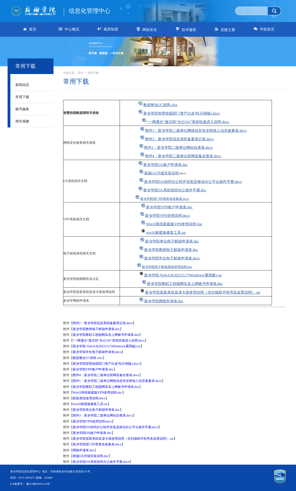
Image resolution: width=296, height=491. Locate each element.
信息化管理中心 (89, 11)
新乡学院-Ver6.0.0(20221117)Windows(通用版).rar (183, 275)
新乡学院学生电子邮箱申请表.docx (172, 258)
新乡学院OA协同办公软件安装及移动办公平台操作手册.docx (193, 182)
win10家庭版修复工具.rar (166, 232)
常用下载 (22, 97)
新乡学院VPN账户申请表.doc (169, 207)
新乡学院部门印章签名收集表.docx (164, 199)
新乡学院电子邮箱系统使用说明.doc (167, 267)
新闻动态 (22, 85)
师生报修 (22, 121)
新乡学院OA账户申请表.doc (165, 165)
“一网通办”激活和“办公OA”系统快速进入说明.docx (188, 122)
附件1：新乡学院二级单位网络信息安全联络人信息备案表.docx (196, 130)
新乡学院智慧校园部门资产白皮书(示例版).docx (181, 113)
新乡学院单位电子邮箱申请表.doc (172, 241)
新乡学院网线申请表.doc (163, 301)
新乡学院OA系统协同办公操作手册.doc (174, 190)
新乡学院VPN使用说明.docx (167, 216)
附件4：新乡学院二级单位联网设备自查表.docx (183, 156)
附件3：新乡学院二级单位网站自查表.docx (178, 147)
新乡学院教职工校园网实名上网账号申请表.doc (185, 284)
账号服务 (22, 109)
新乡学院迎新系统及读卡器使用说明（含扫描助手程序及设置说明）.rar (202, 292)
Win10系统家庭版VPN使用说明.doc (174, 224)
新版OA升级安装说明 (161, 173)
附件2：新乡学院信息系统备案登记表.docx (179, 139)
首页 (80, 72)
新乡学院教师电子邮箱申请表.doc (171, 250)
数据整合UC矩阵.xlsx (160, 105)
